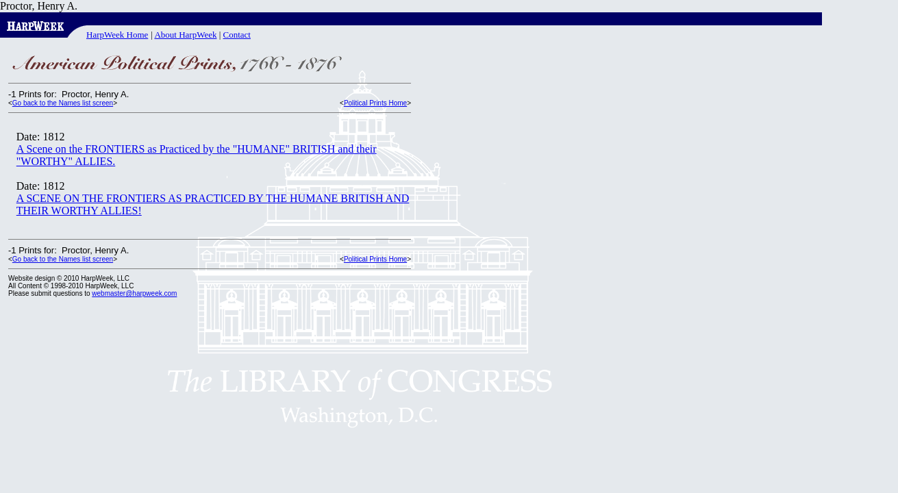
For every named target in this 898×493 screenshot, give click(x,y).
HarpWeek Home (117, 34)
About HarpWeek (185, 34)
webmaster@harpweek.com (134, 293)
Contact (237, 34)
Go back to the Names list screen (62, 103)
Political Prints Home (375, 103)
